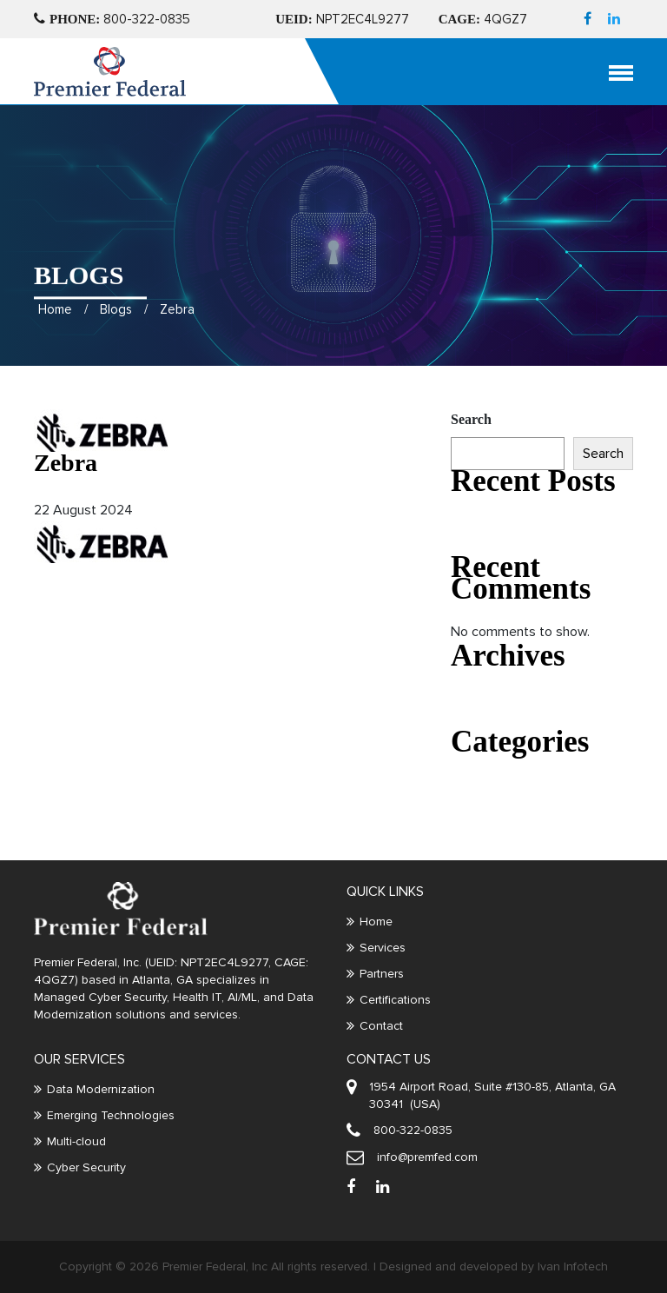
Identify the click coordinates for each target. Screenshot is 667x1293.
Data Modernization (101, 1089)
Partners (382, 973)
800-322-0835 (112, 19)
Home (55, 267)
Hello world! (483, 521)
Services (383, 947)
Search (471, 419)
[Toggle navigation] (632, 72)
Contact (381, 1025)
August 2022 (486, 695)
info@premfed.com (427, 1157)
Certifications (395, 999)
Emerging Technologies (111, 1115)
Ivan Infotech (573, 1266)
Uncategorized (490, 781)
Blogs (116, 267)
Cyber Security (86, 1167)
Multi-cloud (76, 1141)
